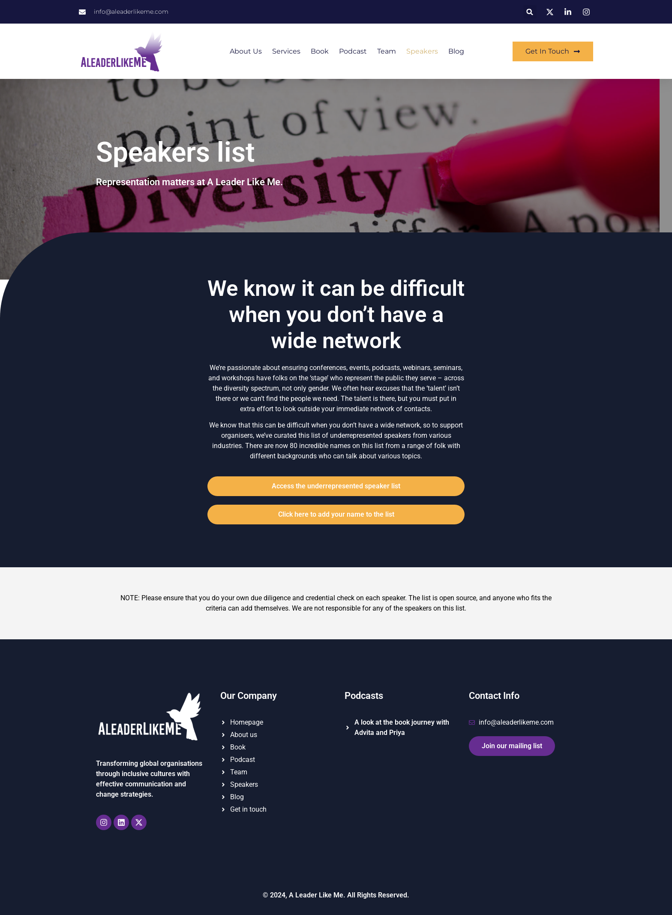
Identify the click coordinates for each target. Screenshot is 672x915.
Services (286, 51)
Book (320, 51)
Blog (456, 51)
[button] (530, 11)
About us (246, 51)
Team (386, 51)
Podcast (353, 51)
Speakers (422, 51)
